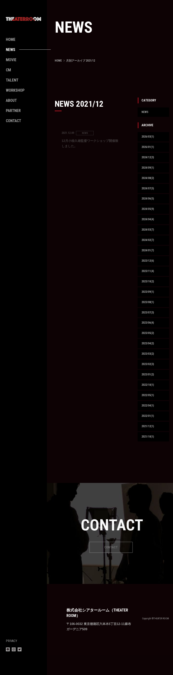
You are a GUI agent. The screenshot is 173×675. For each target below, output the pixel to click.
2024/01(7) (149, 258)
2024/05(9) (149, 214)
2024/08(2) (149, 182)
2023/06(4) (149, 335)
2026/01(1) (149, 148)
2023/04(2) (149, 357)
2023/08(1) (149, 313)
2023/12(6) (149, 269)
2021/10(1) (149, 456)
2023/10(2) (149, 291)
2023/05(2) (149, 346)
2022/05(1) (149, 412)
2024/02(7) (149, 247)
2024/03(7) (149, 236)
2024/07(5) (149, 192)
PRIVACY (11, 641)
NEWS (145, 112)
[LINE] (8, 650)
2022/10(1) (149, 401)
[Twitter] (20, 650)
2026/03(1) (149, 138)
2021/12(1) (149, 445)
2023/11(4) (149, 280)
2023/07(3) (149, 324)
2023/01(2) (149, 390)
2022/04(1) (149, 423)
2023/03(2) (149, 368)
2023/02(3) (149, 379)
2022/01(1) (149, 434)
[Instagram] (14, 650)
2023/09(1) (149, 302)
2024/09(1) (149, 171)
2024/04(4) (149, 225)
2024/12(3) (149, 160)
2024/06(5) (149, 203)
